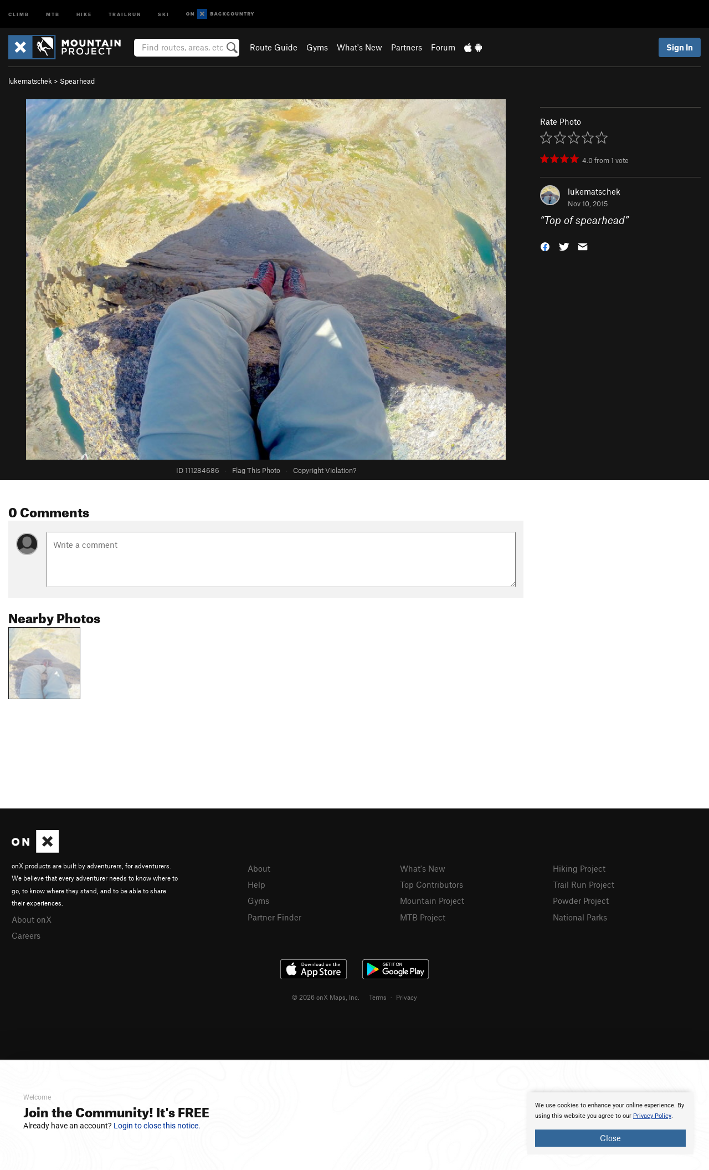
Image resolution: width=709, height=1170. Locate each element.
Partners (406, 47)
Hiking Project (579, 868)
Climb (18, 13)
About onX (32, 919)
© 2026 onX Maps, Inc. (325, 997)
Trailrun (125, 13)
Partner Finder (274, 917)
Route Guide (273, 47)
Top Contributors (431, 884)
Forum (443, 47)
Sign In (679, 47)
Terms (378, 997)
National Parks (580, 917)
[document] (610, 1123)
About (259, 868)
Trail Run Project (583, 884)
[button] (545, 246)
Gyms (317, 47)
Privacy (406, 997)
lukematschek (30, 81)
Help (256, 884)
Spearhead (77, 81)
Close (610, 1138)
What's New (359, 47)
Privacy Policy (652, 1116)
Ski (163, 13)
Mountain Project (432, 901)
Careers (26, 935)
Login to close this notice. (157, 1125)
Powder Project (581, 901)
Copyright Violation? (324, 470)
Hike (84, 13)
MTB (53, 13)
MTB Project (422, 917)
